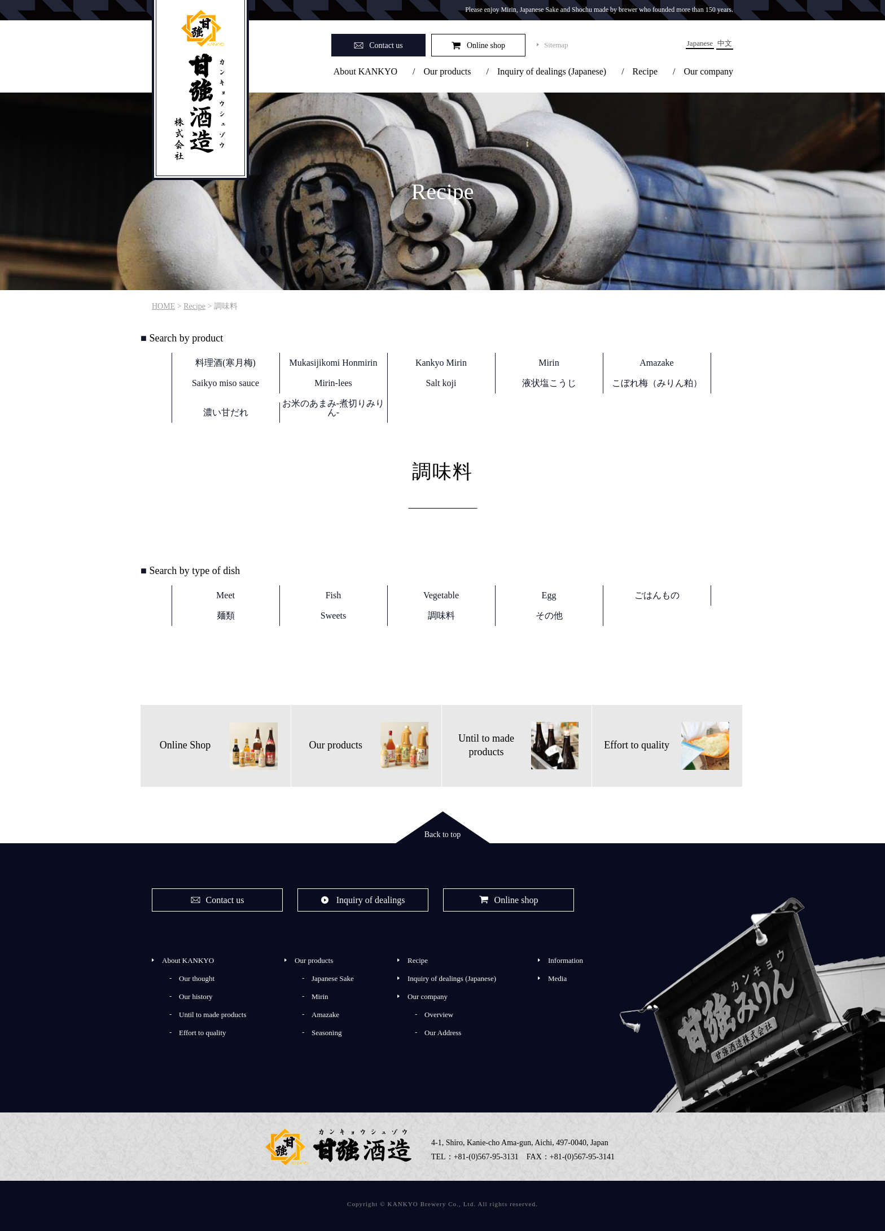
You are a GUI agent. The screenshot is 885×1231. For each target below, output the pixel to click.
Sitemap (556, 45)
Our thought (196, 978)
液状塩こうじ (549, 383)
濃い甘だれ (225, 412)
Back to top (442, 834)
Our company (708, 71)
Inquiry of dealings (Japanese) (551, 71)
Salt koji (441, 383)
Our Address (442, 1032)
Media (557, 978)
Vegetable (441, 595)
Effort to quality (202, 1032)
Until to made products (213, 1014)
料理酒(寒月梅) (225, 362)
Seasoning (326, 1032)
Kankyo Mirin (441, 362)
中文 (724, 43)
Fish (333, 595)
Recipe (645, 71)
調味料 (441, 615)
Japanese (700, 43)
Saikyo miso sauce (225, 383)
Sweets (333, 615)
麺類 (226, 615)
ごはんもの (657, 595)
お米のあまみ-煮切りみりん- (333, 407)
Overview (438, 1014)
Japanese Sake (333, 978)
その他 (549, 615)
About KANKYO (365, 71)
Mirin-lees (333, 383)
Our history (196, 996)
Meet (225, 595)
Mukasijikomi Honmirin (334, 362)
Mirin (548, 362)
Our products (447, 71)
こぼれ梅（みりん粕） (657, 383)
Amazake (656, 362)
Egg (549, 595)
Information (565, 960)
